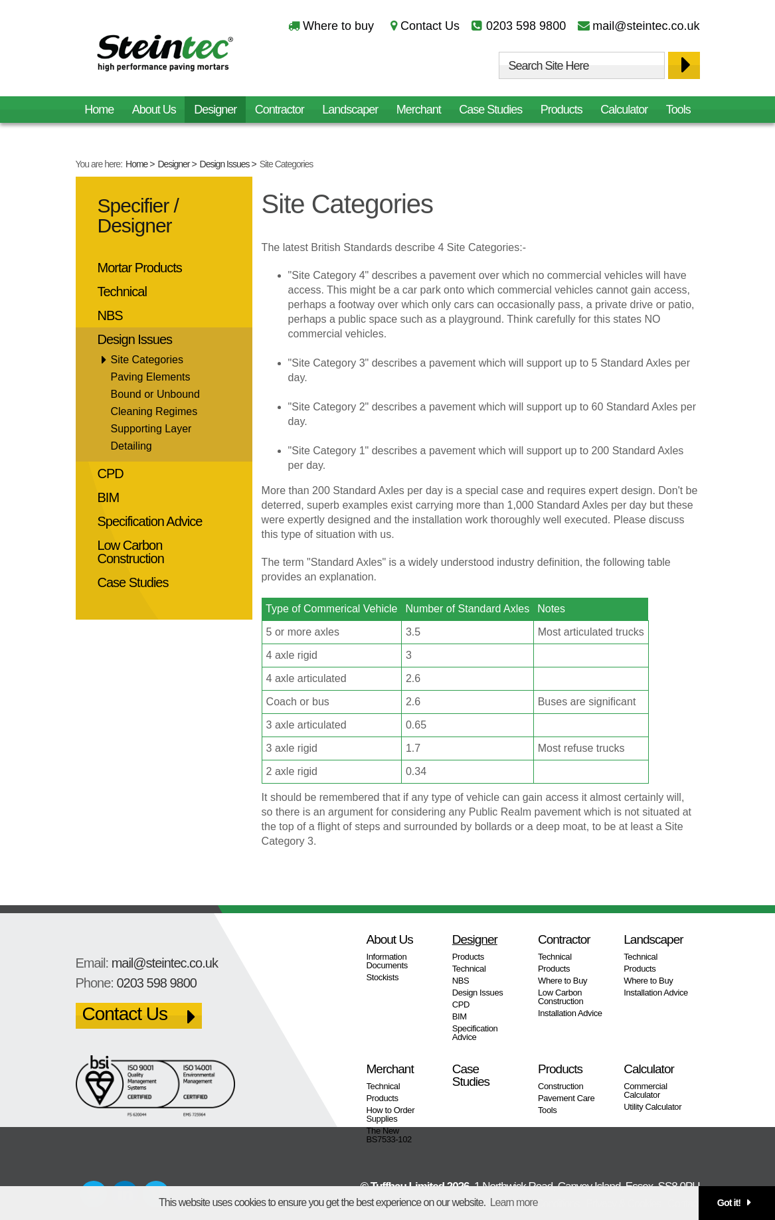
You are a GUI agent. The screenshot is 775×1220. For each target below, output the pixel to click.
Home (136, 164)
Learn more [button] (514, 1202)
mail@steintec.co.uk (645, 26)
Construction (560, 1086)
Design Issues (225, 164)
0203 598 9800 (526, 26)
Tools (678, 109)
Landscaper (350, 109)
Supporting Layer (151, 428)
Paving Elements (151, 377)
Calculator (623, 109)
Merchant (418, 109)
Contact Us (430, 26)
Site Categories (147, 359)
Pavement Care (566, 1098)
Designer (174, 164)
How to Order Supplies (391, 1114)
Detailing (131, 446)
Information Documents (387, 961)
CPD (111, 473)
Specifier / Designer (138, 215)
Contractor (279, 109)
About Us (154, 109)
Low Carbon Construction (131, 552)
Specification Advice (150, 521)
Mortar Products (140, 267)
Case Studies (490, 109)
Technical (122, 291)
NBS (110, 315)
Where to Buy (562, 980)
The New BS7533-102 (389, 1135)
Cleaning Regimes (154, 411)
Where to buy (338, 26)
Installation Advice (570, 1013)
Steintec (165, 55)
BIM (109, 497)
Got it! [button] (728, 1202)
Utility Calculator (652, 1106)
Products (561, 109)
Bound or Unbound (155, 394)
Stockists (383, 977)
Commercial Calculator (645, 1090)
